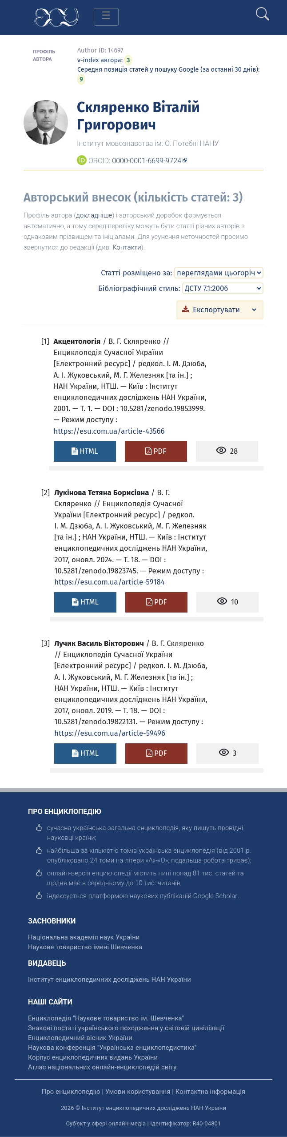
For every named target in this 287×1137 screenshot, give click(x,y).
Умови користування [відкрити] (138, 1092)
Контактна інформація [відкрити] (210, 1092)
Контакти (126, 247)
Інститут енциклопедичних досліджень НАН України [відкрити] (109, 980)
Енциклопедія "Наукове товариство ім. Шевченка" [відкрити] (106, 1018)
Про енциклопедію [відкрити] (71, 1092)
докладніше (94, 215)
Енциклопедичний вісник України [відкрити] (80, 1038)
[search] (262, 10)
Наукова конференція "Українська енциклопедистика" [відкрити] (112, 1048)
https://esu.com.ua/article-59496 (109, 733)
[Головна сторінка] (56, 16)
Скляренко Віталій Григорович (138, 116)
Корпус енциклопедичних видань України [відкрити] (93, 1057)
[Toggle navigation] (106, 17)
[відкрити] (215, 896)
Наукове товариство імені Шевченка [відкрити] (85, 947)
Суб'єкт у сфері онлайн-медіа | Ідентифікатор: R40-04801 (143, 1123)
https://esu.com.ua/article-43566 (109, 431)
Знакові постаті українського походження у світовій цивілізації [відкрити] (126, 1028)
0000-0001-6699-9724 (146, 161)
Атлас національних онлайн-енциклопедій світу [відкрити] (102, 1067)
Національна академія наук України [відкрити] (84, 937)
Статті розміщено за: (136, 272)
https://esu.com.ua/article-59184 (109, 581)
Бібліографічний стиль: (139, 288)
